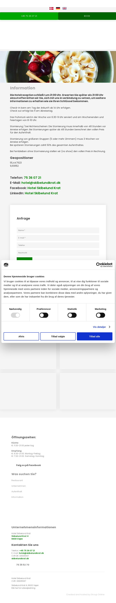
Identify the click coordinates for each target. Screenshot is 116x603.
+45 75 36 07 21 (27, 550)
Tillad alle (94, 336)
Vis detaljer (99, 326)
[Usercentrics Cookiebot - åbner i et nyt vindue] (98, 264)
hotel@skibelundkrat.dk (40, 182)
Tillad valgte (58, 336)
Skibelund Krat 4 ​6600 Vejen (19, 537)
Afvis (21, 336)
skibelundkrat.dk (20, 558)
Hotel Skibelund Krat (44, 188)
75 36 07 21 (32, 177)
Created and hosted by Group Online (85, 594)
